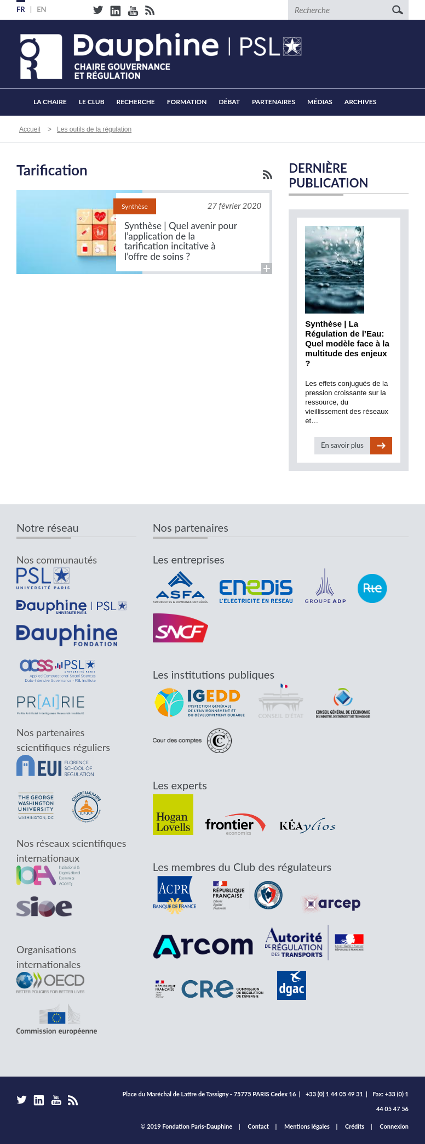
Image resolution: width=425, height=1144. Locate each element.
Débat (229, 102)
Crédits (354, 1126)
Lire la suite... (144, 232)
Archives (360, 102)
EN (42, 9)
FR (20, 9)
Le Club (92, 102)
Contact (258, 1126)
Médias (319, 102)
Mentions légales (307, 1126)
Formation (187, 102)
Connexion (394, 1126)
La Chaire (50, 102)
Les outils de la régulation (94, 129)
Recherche (136, 102)
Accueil (21, 102)
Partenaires (273, 102)
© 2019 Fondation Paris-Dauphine (186, 1126)
